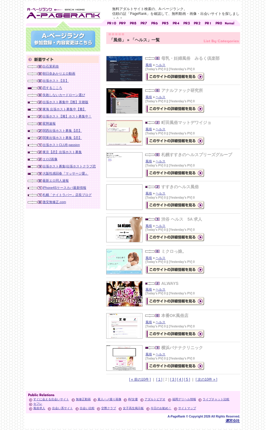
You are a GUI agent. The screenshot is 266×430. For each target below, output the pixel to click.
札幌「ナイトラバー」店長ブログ (67, 195)
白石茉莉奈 (51, 66)
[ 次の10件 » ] (206, 379)
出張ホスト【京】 (56, 80)
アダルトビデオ (155, 399)
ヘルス (160, 65)
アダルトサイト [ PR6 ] (154, 22)
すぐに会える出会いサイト (51, 399)
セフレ (37, 403)
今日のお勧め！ (161, 408)
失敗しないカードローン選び (64, 95)
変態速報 (49, 123)
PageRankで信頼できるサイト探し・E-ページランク (229, 22)
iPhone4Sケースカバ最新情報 (64, 187)
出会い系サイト (62, 408)
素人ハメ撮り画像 (109, 399)
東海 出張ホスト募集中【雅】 (64, 109)
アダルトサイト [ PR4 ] (175, 22)
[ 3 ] (173, 379)
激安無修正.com (54, 202)
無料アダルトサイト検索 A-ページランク (63, 12)
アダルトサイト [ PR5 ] (165, 22)
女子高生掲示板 (133, 408)
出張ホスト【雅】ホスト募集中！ (67, 116)
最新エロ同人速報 (56, 180)
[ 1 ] (159, 379)
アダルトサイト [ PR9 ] (122, 22)
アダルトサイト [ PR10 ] (111, 22)
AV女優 (133, 399)
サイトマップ (187, 408)
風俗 (148, 65)
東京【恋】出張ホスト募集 (62, 152)
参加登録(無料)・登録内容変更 (63, 39)
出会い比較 (87, 408)
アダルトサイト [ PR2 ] (197, 22)
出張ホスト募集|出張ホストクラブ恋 (69, 166)
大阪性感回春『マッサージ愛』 (65, 173)
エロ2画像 (50, 159)
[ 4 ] (180, 379)
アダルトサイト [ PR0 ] (218, 22)
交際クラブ (108, 408)
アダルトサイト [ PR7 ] (143, 22)
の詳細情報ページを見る (174, 77)
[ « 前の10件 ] (140, 379)
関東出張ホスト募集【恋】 (62, 137)
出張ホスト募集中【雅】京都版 (65, 102)
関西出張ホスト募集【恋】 (62, 130)
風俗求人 (39, 408)
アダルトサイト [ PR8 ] (133, 22)
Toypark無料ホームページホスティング (232, 420)
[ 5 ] (187, 379)
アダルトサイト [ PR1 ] (208, 22)
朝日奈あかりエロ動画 (59, 73)
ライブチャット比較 (216, 399)
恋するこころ (52, 88)
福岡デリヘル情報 (184, 399)
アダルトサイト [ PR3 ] (186, 22)
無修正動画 (83, 399)
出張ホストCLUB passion (61, 145)
